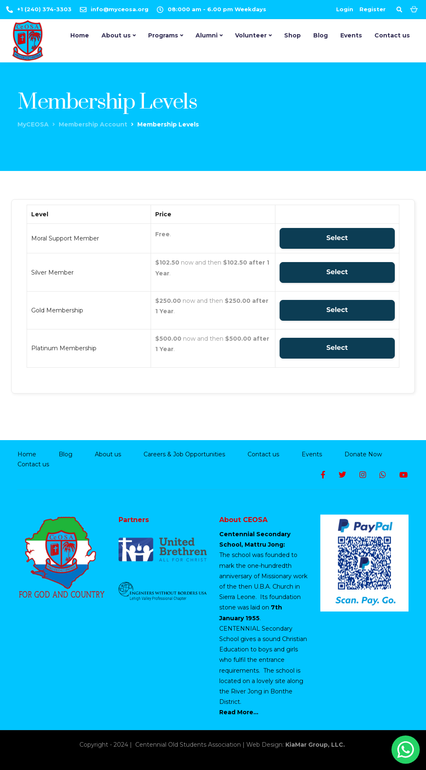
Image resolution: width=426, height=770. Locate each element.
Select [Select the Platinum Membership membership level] (337, 348)
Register (372, 9)
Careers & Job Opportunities (184, 454)
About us (116, 35)
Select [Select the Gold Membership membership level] (337, 310)
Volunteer (251, 35)
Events (351, 35)
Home (79, 35)
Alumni (207, 35)
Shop (292, 35)
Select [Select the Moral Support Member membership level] (337, 238)
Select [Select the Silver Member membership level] (337, 272)
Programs (163, 35)
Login (344, 9)
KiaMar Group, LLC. (316, 744)
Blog (320, 35)
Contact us (392, 35)
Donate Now (363, 454)
